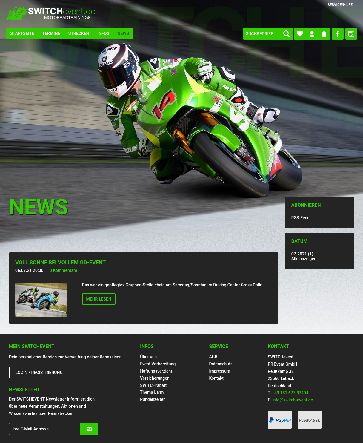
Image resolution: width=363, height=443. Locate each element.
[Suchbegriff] (268, 34)
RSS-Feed (300, 217)
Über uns (148, 356)
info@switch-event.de (292, 400)
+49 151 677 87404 (290, 392)
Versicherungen (154, 378)
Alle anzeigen (303, 258)
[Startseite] (22, 33)
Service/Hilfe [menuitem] (340, 5)
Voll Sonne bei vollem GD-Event (60, 262)
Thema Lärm (152, 392)
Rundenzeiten (153, 399)
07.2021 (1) (302, 254)
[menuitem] (22, 33)
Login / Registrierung (39, 372)
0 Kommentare (63, 270)
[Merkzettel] (300, 34)
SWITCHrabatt (153, 385)
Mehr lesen (98, 299)
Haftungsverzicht (156, 371)
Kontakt (216, 378)
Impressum (219, 371)
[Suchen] (286, 34)
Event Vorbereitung (158, 363)
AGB (213, 356)
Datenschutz (220, 363)
